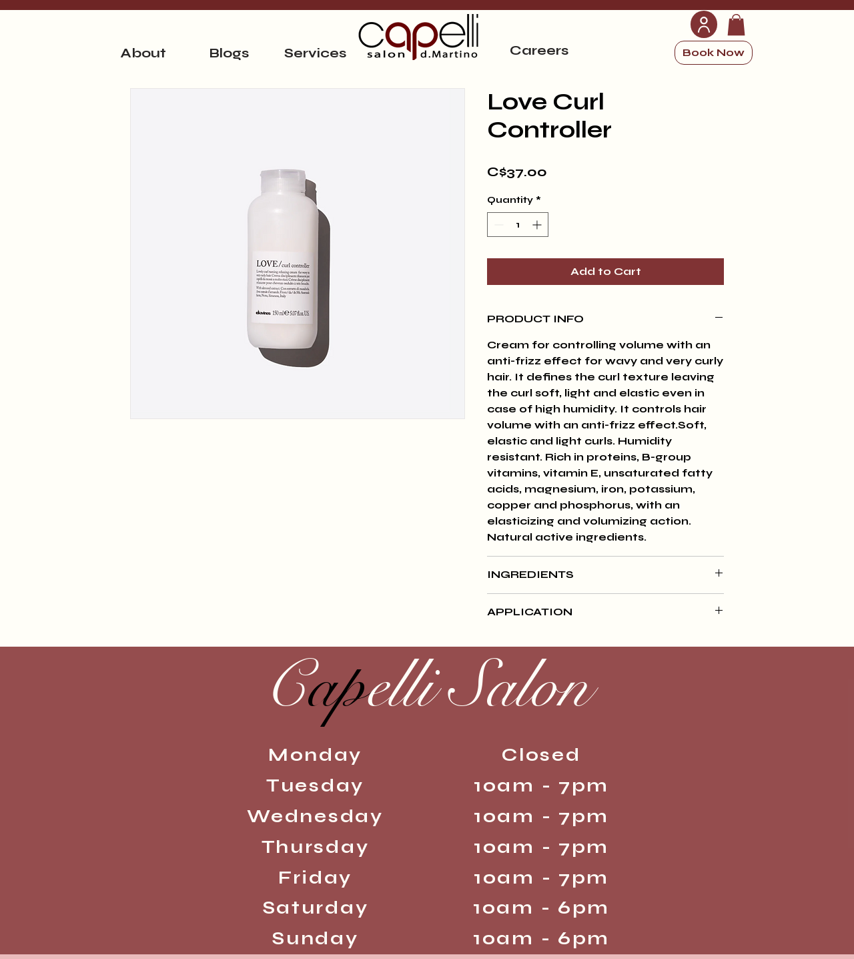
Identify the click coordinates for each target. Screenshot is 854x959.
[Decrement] (497, 224)
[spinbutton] (518, 224)
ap (427, 686)
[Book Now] (714, 53)
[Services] (315, 53)
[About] (143, 53)
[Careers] (539, 50)
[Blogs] (229, 53)
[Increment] (538, 224)
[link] (736, 24)
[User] (704, 24)
